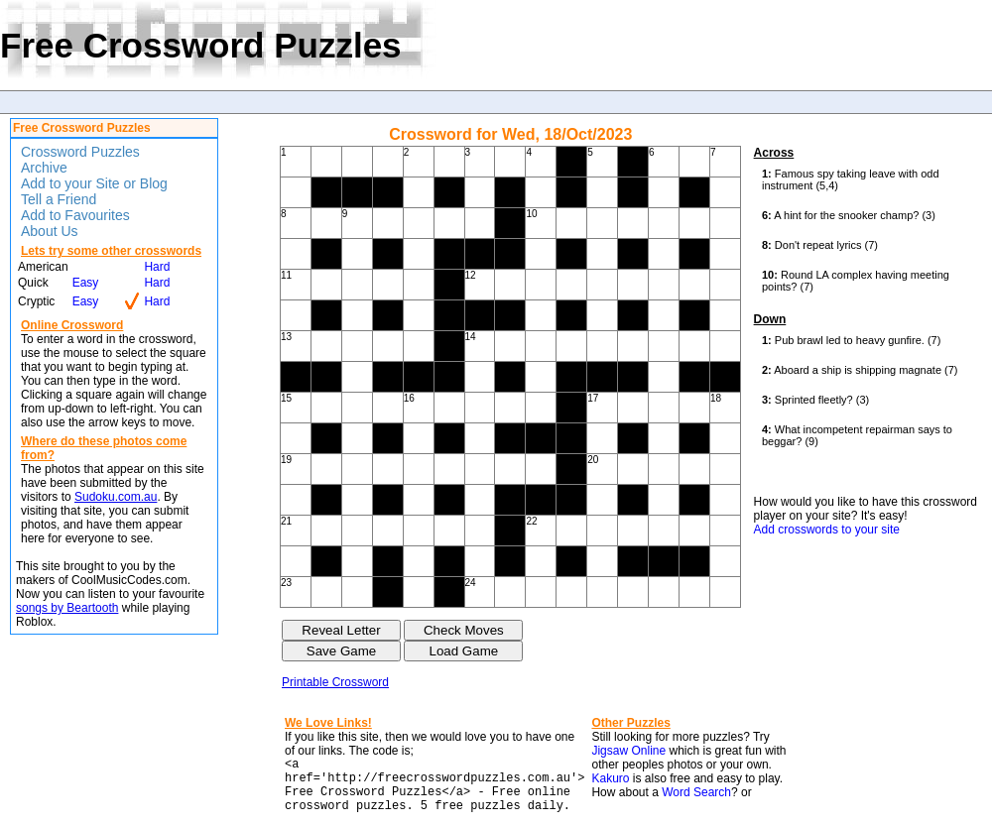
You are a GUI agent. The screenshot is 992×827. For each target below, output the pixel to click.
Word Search (696, 792)
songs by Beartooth (67, 608)
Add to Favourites (75, 215)
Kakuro (610, 778)
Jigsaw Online (628, 751)
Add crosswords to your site (827, 529)
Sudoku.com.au (115, 497)
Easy (85, 283)
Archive (44, 168)
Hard (157, 267)
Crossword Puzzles (80, 152)
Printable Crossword (335, 682)
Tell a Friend (58, 199)
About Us (49, 231)
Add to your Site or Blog (94, 183)
